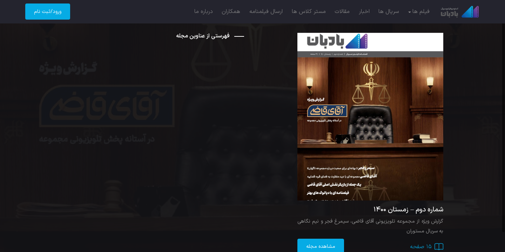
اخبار (364, 11)
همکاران (231, 11)
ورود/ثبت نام (47, 11)
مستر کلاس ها (309, 11)
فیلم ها (421, 11)
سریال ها (388, 11)
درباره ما (203, 11)
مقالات (342, 11)
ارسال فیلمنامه (266, 11)
